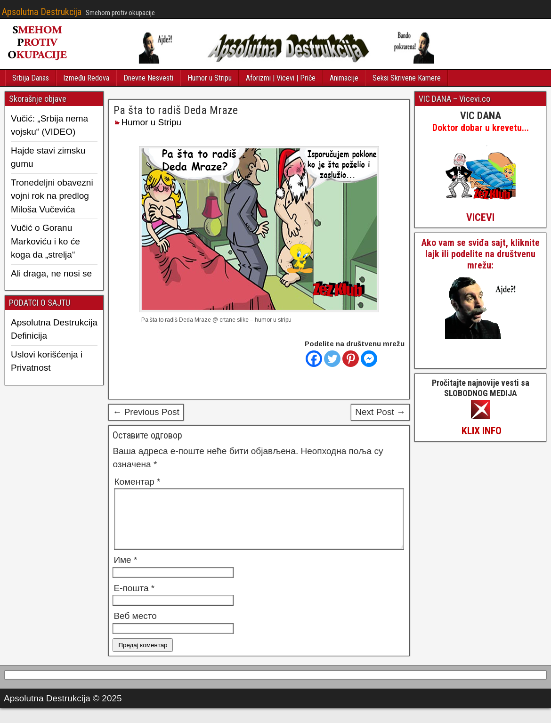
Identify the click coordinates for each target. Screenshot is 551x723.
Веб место (134, 627)
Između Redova (86, 77)
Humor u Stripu (209, 77)
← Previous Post (146, 412)
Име (125, 571)
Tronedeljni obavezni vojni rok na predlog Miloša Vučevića (52, 196)
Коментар (137, 482)
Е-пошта (133, 599)
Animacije (344, 77)
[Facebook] (314, 358)
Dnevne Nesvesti (148, 77)
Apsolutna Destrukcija (41, 11)
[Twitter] (332, 358)
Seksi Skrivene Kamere (407, 77)
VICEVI (480, 217)
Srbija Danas (30, 77)
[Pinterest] (350, 358)
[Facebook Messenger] (369, 358)
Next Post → (380, 412)
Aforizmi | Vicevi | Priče (281, 77)
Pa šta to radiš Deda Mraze (175, 110)
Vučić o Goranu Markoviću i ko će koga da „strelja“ (45, 241)
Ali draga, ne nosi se (51, 273)
